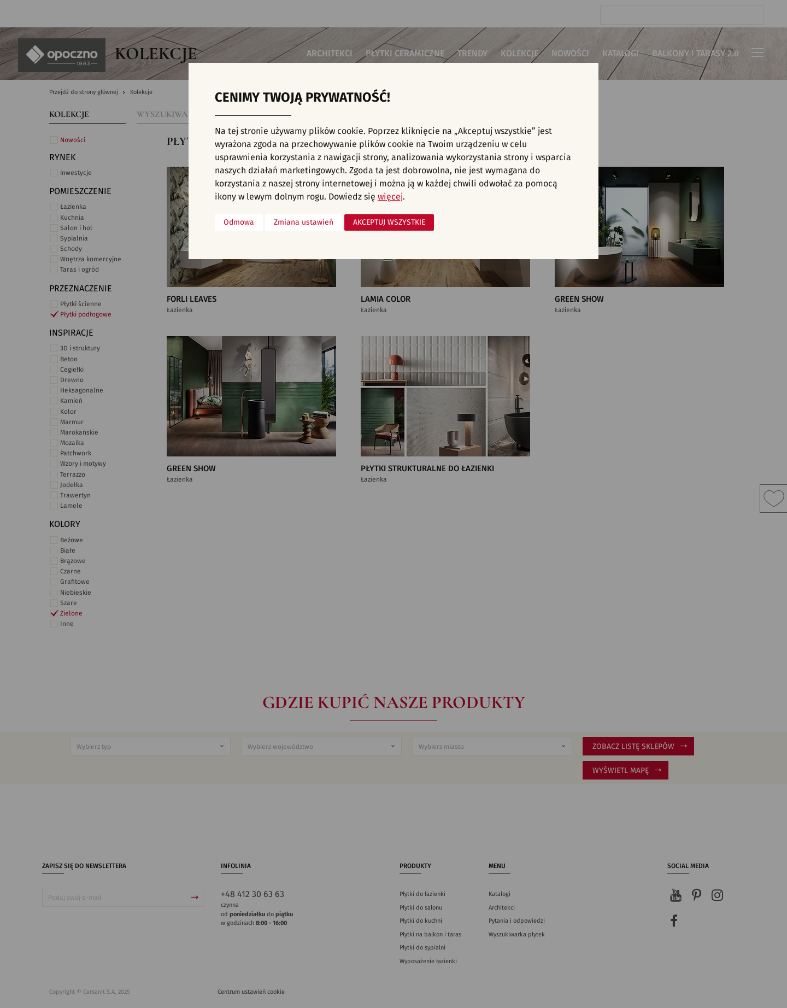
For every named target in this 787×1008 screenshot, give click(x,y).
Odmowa (239, 222)
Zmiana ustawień (303, 222)
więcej (390, 196)
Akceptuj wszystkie (389, 222)
